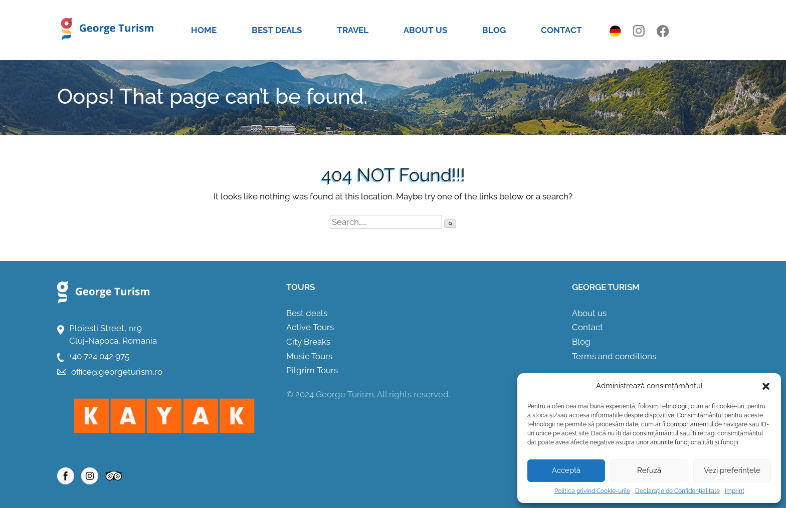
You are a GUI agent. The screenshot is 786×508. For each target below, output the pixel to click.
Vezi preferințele (732, 470)
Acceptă (566, 470)
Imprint (734, 490)
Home (204, 30)
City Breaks (308, 342)
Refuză (649, 470)
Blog (494, 30)
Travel (352, 30)
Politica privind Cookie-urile (592, 490)
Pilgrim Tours (312, 370)
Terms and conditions (614, 356)
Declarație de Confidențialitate (677, 490)
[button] (766, 386)
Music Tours (309, 356)
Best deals (277, 30)
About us (425, 30)
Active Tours (310, 327)
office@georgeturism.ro (116, 372)
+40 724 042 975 (99, 356)
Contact (561, 30)
